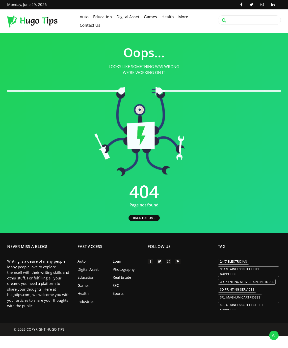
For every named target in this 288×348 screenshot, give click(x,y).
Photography (124, 269)
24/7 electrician (233, 261)
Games (150, 17)
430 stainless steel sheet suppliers (241, 307)
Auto (84, 17)
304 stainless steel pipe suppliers (240, 271)
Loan (117, 261)
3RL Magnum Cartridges (240, 297)
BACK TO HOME (144, 218)
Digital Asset (127, 17)
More (183, 17)
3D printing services (237, 289)
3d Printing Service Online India (247, 282)
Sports (118, 293)
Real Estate (122, 277)
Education (102, 17)
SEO (116, 285)
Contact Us (90, 25)
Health (167, 17)
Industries (86, 301)
